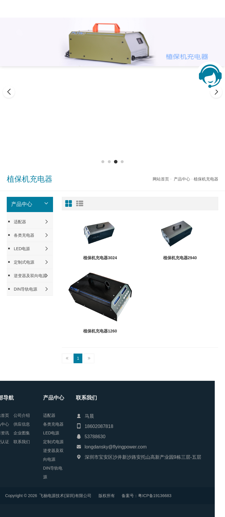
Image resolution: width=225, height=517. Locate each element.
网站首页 (161, 179)
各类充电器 (20, 235)
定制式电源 (20, 262)
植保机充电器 (206, 179)
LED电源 (18, 248)
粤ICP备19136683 (48, 495)
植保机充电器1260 (100, 331)
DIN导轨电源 (22, 288)
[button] (102, 161)
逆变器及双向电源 (27, 275)
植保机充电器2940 (180, 257)
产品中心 (182, 179)
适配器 (16, 221)
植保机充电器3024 (100, 257)
